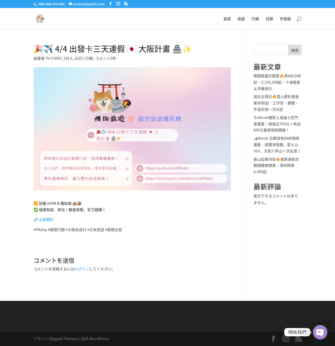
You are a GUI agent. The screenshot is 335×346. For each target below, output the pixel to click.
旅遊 (241, 19)
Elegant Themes (63, 338)
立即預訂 (46, 219)
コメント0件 (105, 58)
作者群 (285, 19)
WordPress (99, 338)
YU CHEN (53, 58)
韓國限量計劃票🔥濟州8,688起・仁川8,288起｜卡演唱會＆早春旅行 (277, 82)
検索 (295, 50)
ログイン (81, 268)
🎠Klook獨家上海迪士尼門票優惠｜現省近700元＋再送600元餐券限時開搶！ (277, 124)
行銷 (255, 19)
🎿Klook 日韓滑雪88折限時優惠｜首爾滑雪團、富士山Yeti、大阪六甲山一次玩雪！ (277, 144)
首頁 (227, 19)
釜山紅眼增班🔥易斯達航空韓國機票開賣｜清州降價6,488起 (276, 165)
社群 (269, 19)
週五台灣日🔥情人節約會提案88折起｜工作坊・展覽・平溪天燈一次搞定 (276, 103)
